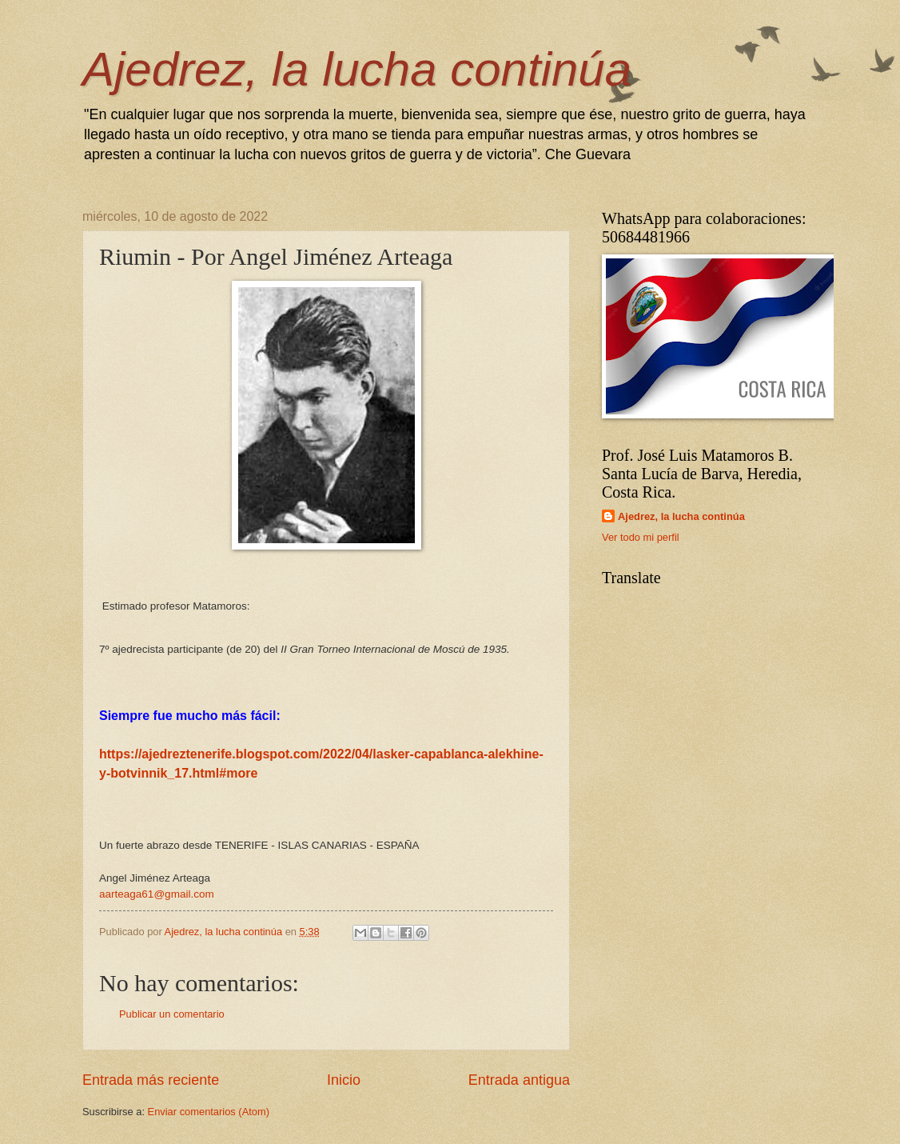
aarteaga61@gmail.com (156, 894)
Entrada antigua (519, 1080)
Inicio (343, 1080)
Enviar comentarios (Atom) (208, 1112)
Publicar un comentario (172, 1014)
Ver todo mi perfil (640, 537)
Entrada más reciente (150, 1080)
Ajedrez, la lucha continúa (356, 69)
